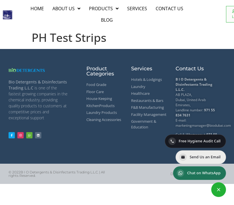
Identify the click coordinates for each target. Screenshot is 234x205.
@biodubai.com (218, 125)
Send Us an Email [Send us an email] (200, 157)
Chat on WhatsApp (199, 173)
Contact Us (190, 68)
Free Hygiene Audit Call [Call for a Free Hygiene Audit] (194, 141)
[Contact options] (218, 189)
